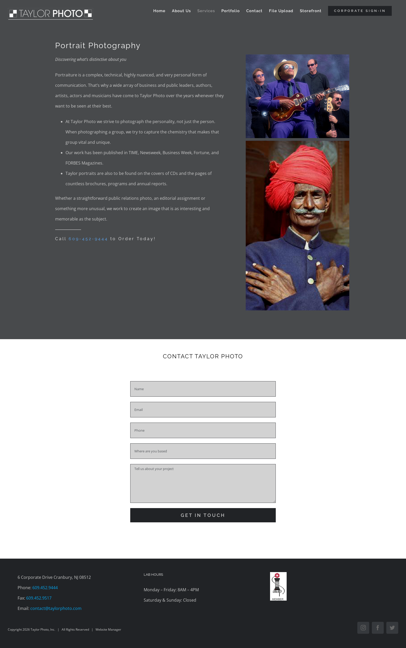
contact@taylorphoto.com (56, 608)
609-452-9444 (88, 238)
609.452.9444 (45, 587)
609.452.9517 (39, 598)
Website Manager (108, 629)
